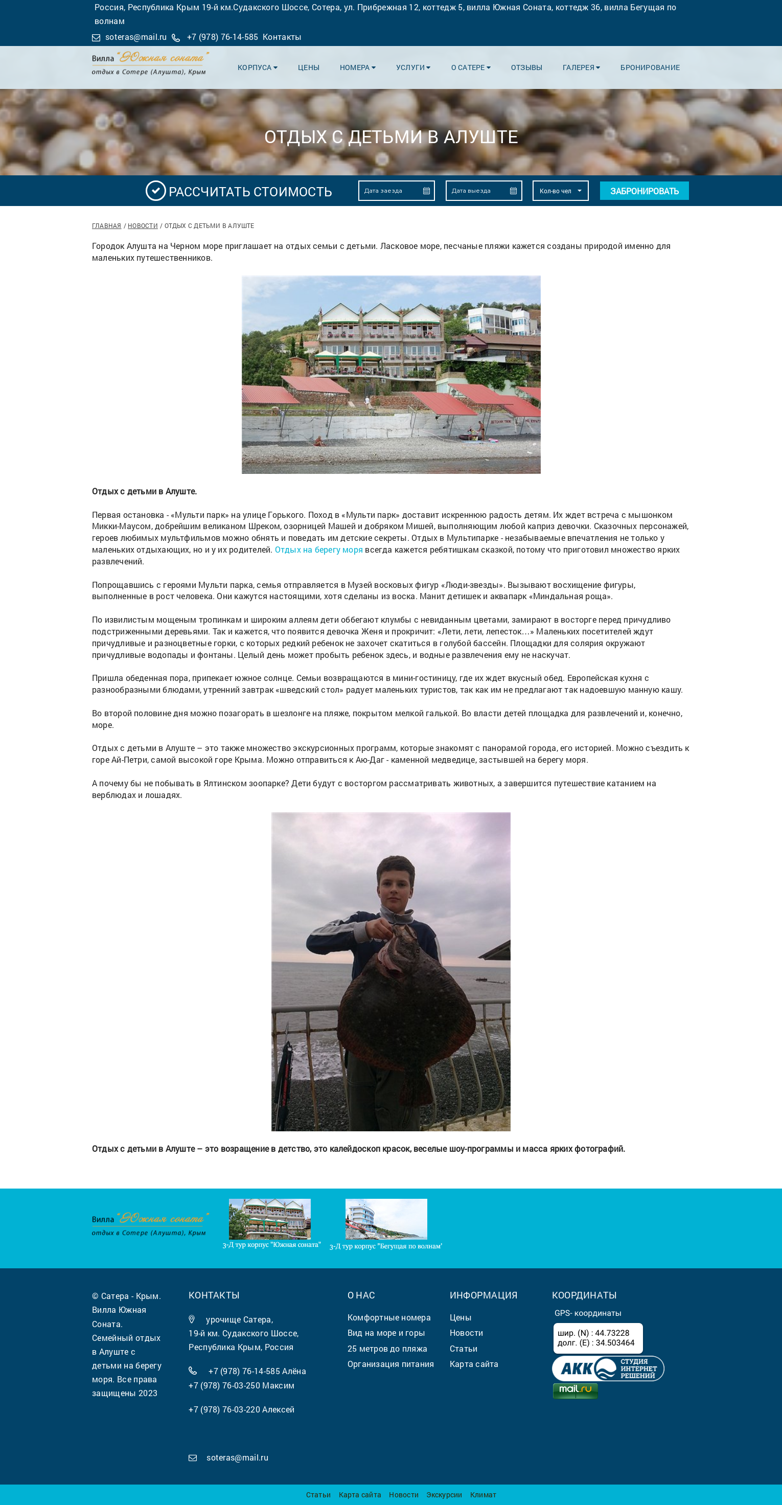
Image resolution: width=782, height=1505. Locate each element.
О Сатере (471, 67)
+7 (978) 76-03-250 (224, 1385)
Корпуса (258, 67)
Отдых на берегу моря (319, 549)
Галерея (581, 67)
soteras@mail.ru (136, 36)
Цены (308, 67)
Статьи (318, 1494)
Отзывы (526, 67)
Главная (107, 225)
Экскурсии (444, 1494)
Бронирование (650, 67)
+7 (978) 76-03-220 (224, 1409)
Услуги (413, 67)
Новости (143, 225)
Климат (483, 1494)
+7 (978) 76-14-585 (223, 36)
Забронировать (644, 191)
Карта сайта (360, 1494)
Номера (358, 67)
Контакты (282, 36)
